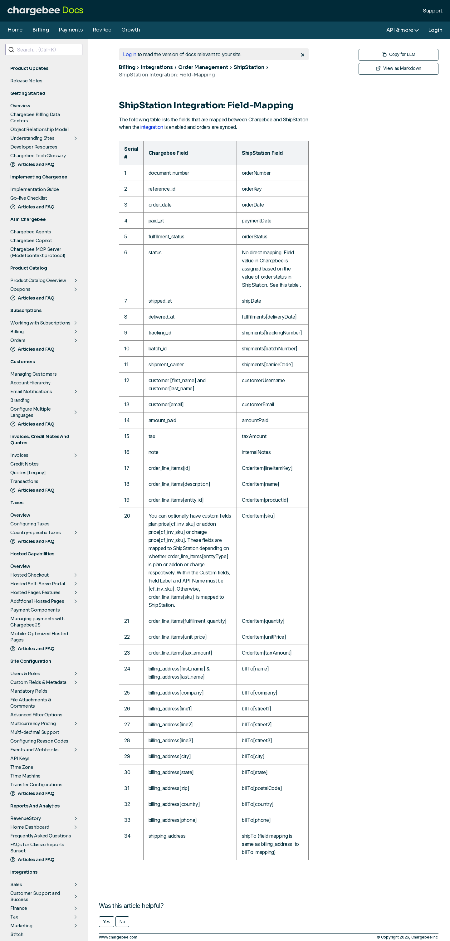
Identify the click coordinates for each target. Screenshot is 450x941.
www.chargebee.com (118, 937)
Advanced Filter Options (36, 715)
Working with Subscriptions (40, 323)
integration (151, 127)
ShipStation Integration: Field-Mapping (167, 74)
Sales (16, 884)
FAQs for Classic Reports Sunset (37, 848)
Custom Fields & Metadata (38, 682)
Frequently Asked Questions (40, 836)
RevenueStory (25, 818)
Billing (40, 30)
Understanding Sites (32, 138)
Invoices (19, 455)
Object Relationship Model (39, 129)
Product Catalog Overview (38, 280)
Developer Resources (33, 147)
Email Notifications (31, 391)
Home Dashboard (29, 827)
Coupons (20, 289)
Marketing (21, 926)
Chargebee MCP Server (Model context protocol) (37, 252)
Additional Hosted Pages (37, 601)
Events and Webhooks (34, 750)
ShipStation (249, 67)
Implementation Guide (34, 189)
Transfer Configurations (36, 784)
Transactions (24, 481)
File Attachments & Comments (30, 703)
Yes (106, 921)
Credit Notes (24, 464)
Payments (71, 30)
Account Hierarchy (30, 383)
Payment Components (35, 610)
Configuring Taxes (30, 524)
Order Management (203, 67)
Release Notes (26, 81)
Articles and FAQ (32, 164)
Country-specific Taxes (35, 532)
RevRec (102, 30)
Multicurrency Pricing (33, 723)
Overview (20, 106)
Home (14, 30)
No (122, 921)
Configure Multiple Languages (30, 412)
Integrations (157, 67)
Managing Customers (33, 374)
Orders (18, 340)
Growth (130, 30)
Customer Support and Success (35, 896)
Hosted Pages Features (35, 592)
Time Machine (25, 776)
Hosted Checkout (29, 575)
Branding (20, 400)
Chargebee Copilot (31, 240)
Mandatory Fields (28, 691)
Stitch (16, 934)
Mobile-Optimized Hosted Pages (39, 637)
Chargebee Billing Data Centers (35, 118)
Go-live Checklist (28, 198)
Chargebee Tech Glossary (38, 155)
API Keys (20, 758)
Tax (14, 917)
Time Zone (21, 767)
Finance (18, 908)
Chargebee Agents (30, 232)
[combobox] (43, 49)
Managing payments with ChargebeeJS (37, 622)
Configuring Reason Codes (39, 741)
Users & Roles (25, 673)
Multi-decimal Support (34, 732)
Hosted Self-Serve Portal (37, 584)
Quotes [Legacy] (28, 472)
